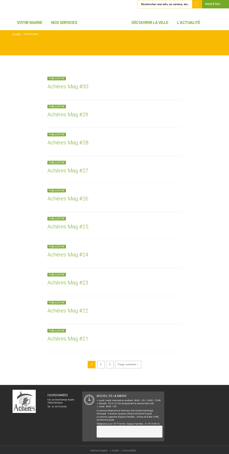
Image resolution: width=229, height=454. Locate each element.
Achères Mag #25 (67, 226)
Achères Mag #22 (67, 310)
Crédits (115, 450)
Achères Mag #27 (67, 170)
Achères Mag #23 (67, 282)
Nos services (64, 22)
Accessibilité (129, 450)
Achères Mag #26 (67, 198)
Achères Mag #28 (67, 142)
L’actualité (188, 22)
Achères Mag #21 (67, 339)
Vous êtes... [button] (213, 4)
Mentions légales (99, 450)
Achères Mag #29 (67, 114)
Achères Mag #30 (67, 86)
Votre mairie (29, 22)
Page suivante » (128, 364)
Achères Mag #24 (67, 254)
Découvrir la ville (150, 22)
